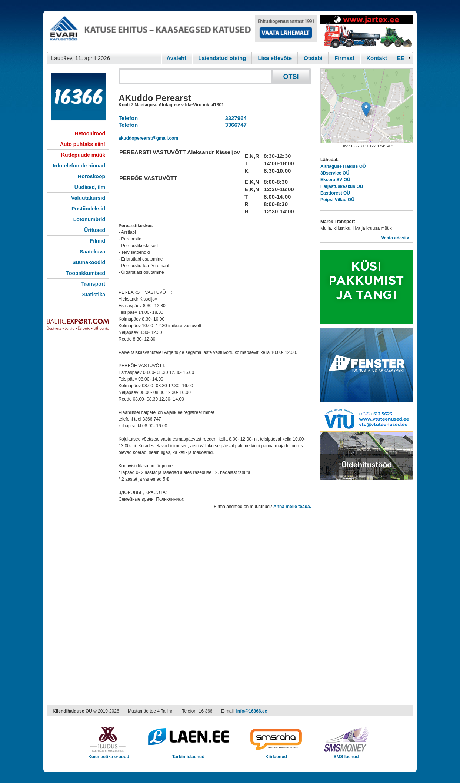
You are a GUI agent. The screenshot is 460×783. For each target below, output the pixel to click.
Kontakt (376, 58)
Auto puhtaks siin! (82, 144)
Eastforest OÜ (335, 193)
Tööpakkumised (85, 273)
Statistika (93, 295)
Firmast (344, 58)
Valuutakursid (88, 198)
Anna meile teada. (292, 506)
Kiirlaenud (276, 754)
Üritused (94, 230)
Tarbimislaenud (188, 754)
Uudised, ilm (89, 187)
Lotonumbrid (89, 219)
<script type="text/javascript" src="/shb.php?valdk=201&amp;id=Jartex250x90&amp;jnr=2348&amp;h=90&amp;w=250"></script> (366, 31)
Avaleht (177, 58)
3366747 (234, 125)
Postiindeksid (88, 209)
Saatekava (92, 252)
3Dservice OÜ (334, 173)
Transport (93, 284)
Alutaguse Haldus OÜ (343, 166)
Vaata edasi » (395, 237)
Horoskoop (91, 176)
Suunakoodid (88, 262)
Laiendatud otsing (222, 58)
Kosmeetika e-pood (108, 754)
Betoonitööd (90, 133)
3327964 (234, 118)
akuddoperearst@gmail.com (148, 138)
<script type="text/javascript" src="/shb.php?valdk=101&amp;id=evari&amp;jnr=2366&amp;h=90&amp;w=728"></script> (182, 31)
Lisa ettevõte (275, 58)
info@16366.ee (251, 711)
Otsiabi (313, 58)
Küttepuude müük (83, 155)
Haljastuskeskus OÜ (341, 186)
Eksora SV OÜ (335, 179)
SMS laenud (346, 754)
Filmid (97, 241)
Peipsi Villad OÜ (337, 199)
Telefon (128, 118)
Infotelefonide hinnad (79, 166)
